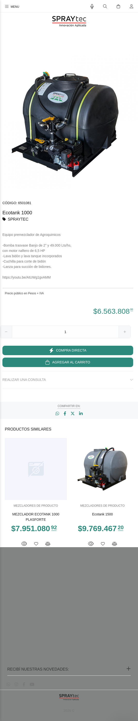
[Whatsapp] (8, 684)
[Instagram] (16, 684)
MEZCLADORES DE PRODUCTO (36, 505)
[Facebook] (24, 684)
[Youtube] (32, 684)
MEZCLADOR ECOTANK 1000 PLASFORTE (35, 516)
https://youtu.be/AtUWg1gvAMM (26, 277)
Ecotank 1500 (102, 514)
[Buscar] (105, 6)
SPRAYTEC (18, 219)
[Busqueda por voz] (92, 6)
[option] (69, 120)
